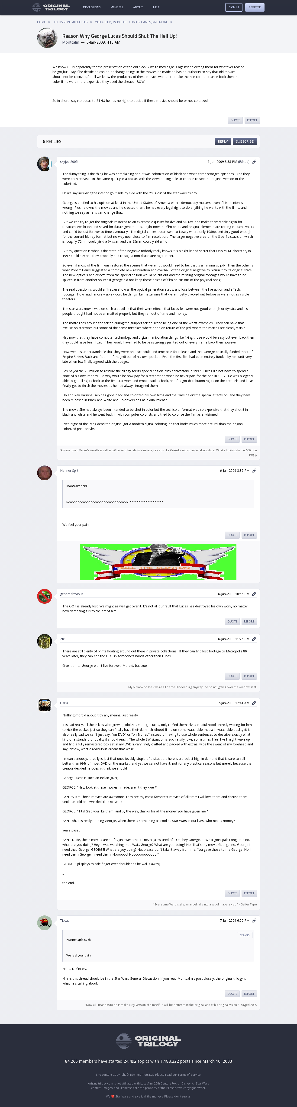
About (138, 7)
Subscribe (245, 141)
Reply (223, 141)
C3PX (64, 703)
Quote (235, 120)
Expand (245, 935)
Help (156, 7)
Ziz (62, 639)
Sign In (234, 7)
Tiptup (65, 920)
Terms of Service (189, 1075)
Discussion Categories (70, 21)
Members (117, 7)
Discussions (91, 7)
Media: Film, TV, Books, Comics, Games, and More (131, 21)
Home (41, 21)
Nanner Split (69, 470)
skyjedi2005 (69, 161)
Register (255, 7)
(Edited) (243, 161)
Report (252, 120)
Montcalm (70, 42)
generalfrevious (71, 594)
